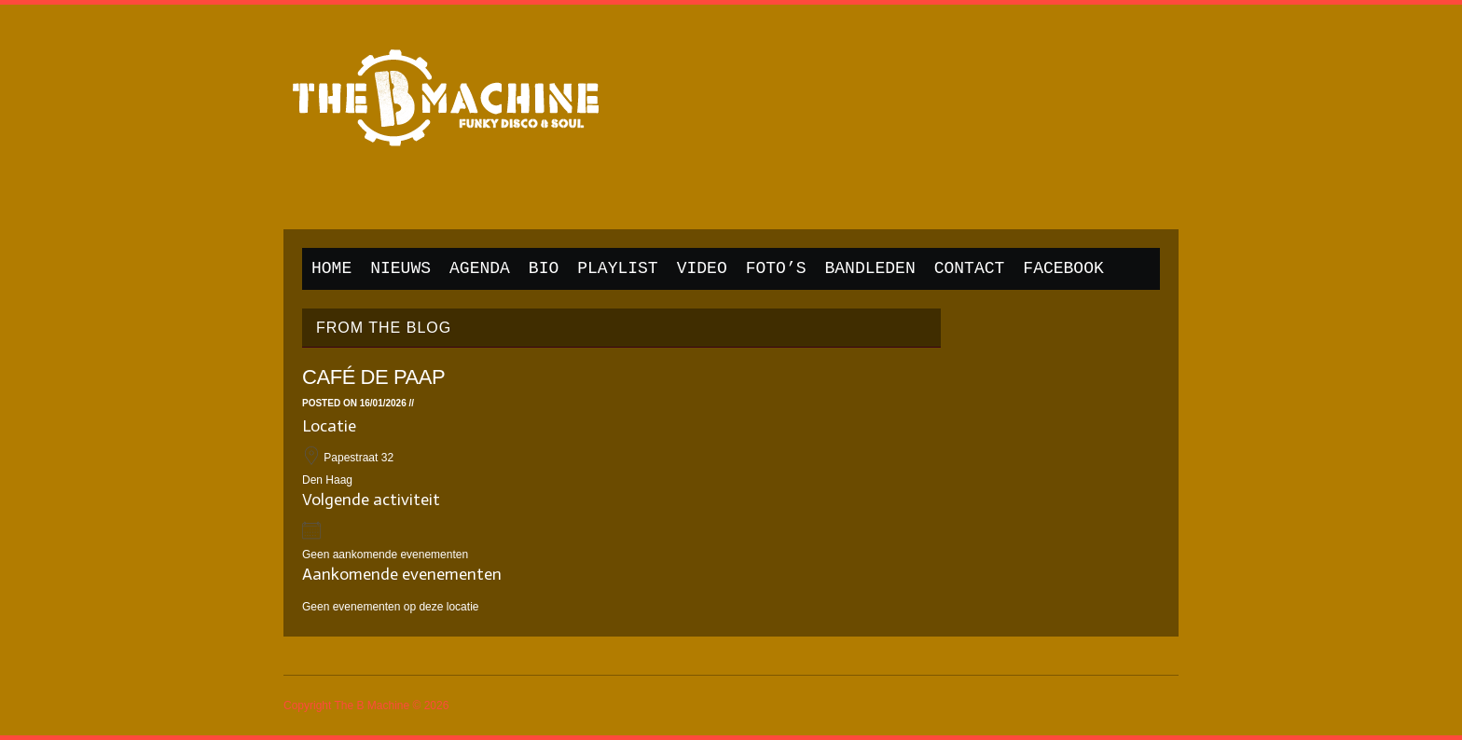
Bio (544, 268)
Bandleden (870, 268)
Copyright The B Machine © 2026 (365, 705)
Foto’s (776, 268)
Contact (969, 268)
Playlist (617, 268)
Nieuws (400, 268)
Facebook (1063, 268)
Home (331, 268)
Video (702, 268)
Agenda (479, 268)
